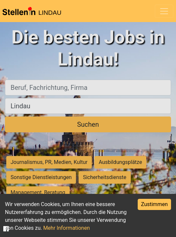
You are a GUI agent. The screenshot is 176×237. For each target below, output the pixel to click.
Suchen (88, 124)
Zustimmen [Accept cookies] (154, 204)
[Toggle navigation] (164, 11)
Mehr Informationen (66, 228)
